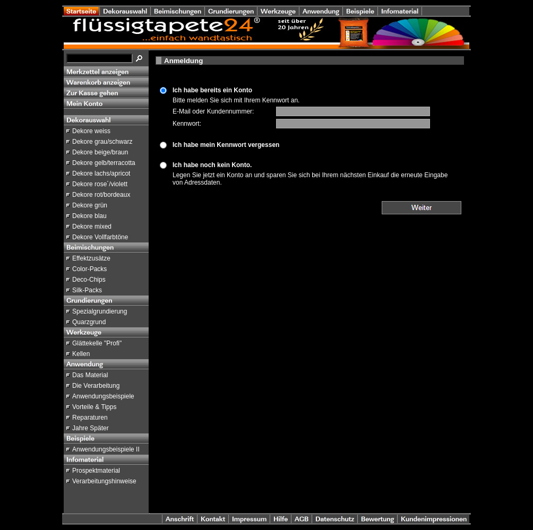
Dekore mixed (91, 226)
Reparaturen (90, 417)
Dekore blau (89, 216)
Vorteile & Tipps (94, 407)
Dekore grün (89, 205)
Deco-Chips (89, 279)
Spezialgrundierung (99, 311)
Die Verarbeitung (95, 385)
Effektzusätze (91, 258)
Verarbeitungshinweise (104, 481)
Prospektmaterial (96, 470)
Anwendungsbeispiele (103, 396)
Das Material (90, 375)
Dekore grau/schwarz (102, 141)
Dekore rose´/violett (99, 184)
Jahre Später (90, 428)
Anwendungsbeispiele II (106, 449)
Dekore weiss (91, 131)
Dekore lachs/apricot (101, 173)
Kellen (81, 354)
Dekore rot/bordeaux (101, 194)
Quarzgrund (89, 322)
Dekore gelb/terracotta (103, 163)
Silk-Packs (87, 290)
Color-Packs (89, 269)
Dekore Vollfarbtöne (100, 237)
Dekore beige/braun (100, 152)
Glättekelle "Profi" (97, 343)
